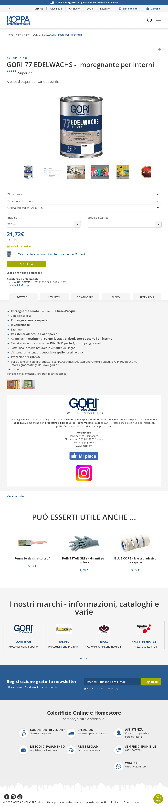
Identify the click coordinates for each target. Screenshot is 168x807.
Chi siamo (74, 8)
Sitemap (51, 802)
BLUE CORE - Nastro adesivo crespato (135, 560)
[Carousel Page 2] (84, 658)
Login (90, 8)
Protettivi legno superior (84, 413)
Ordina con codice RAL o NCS (25, 208)
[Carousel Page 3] (87, 658)
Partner (115, 802)
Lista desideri (129, 8)
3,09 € (135, 570)
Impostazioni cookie (96, 802)
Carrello (154, 8)
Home (10, 34)
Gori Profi (23, 642)
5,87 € (32, 566)
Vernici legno (23, 34)
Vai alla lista (15, 496)
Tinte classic (14, 194)
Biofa (104, 642)
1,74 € (83, 570)
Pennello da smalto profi (32, 558)
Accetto (102, 688)
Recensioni (106, 8)
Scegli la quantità (98, 217)
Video (116, 297)
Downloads (85, 297)
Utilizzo (54, 297)
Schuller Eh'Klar (144, 642)
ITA (8, 8)
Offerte (38, 8)
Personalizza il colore (20, 201)
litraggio (12, 217)
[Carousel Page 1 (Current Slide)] (81, 658)
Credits (38, 802)
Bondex (63, 642)
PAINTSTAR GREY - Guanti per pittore (84, 560)
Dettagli (23, 297)
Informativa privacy (70, 802)
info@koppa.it (24, 285)
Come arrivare (132, 802)
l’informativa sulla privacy (106, 688)
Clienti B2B (56, 8)
